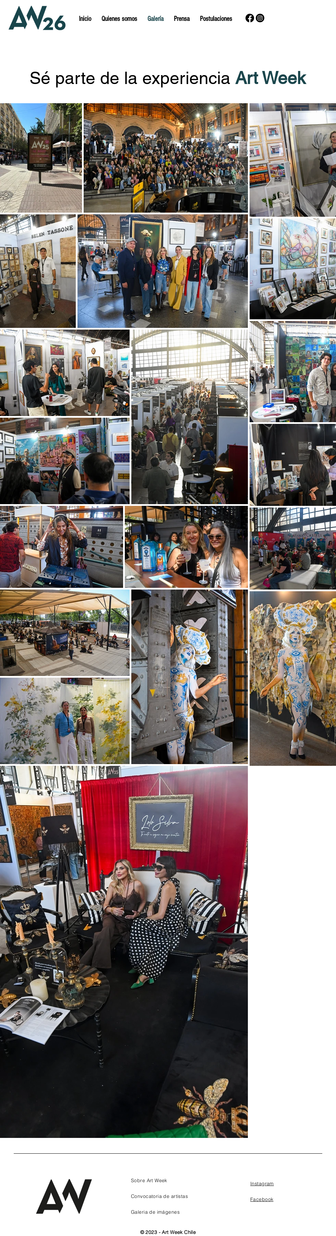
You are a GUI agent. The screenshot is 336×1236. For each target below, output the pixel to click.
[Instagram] (260, 18)
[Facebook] (249, 18)
